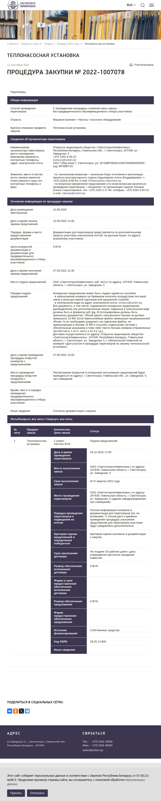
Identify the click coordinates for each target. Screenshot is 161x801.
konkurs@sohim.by (64, 159)
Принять (16, 793)
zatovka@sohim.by (73, 193)
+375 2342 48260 (102, 745)
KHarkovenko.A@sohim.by (104, 180)
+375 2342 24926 (102, 741)
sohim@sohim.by (93, 750)
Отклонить (37, 793)
